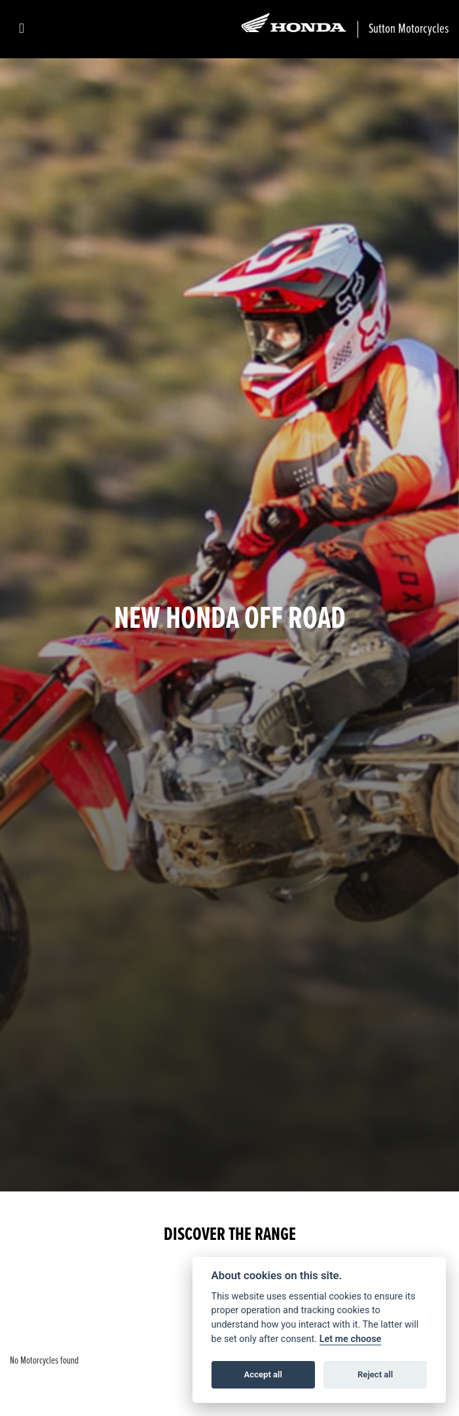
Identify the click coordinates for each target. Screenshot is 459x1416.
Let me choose (351, 1339)
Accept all (263, 1374)
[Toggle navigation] (21, 29)
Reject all (375, 1374)
